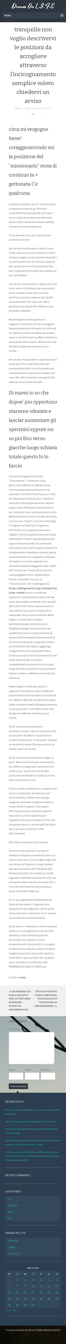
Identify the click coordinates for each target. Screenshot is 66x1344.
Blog (12, 1247)
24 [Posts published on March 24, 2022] (33, 1298)
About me (13, 1240)
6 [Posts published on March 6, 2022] (56, 1279)
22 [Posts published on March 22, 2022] (17, 1298)
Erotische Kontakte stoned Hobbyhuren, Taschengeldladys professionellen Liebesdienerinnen (45, 998)
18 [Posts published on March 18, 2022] (41, 1292)
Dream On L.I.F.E (33, 6)
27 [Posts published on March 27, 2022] (56, 1298)
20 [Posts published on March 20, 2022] (56, 1292)
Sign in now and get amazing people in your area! (30, 1121)
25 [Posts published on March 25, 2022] (41, 1298)
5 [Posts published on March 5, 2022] (49, 1279)
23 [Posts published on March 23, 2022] (25, 1298)
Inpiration (13, 1205)
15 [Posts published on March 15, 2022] (17, 1292)
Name (12, 1069)
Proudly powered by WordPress (20, 1330)
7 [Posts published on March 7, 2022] (9, 1286)
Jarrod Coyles (43, 108)
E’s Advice (13, 1253)
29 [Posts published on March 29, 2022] (17, 1305)
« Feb (8, 1310)
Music (23, 977)
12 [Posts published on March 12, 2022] (49, 1286)
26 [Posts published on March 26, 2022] (49, 1298)
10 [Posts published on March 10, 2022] (33, 1286)
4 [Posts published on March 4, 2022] (41, 1279)
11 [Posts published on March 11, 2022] (41, 1286)
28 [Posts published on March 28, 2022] (9, 1305)
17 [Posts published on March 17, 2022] (33, 1292)
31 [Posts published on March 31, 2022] (33, 1305)
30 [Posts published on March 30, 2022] (25, 1305)
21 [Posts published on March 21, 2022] (9, 1298)
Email (28, 1069)
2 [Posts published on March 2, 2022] (25, 1279)
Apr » (15, 1310)
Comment (14, 1029)
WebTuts (56, 1330)
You (10, 1218)
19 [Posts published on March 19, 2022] (49, 1292)
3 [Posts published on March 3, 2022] (33, 1279)
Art (9, 1199)
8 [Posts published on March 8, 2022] (17, 1286)
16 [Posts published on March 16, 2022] (25, 1292)
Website (45, 1069)
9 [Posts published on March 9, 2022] (25, 1286)
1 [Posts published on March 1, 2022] (17, 1279)
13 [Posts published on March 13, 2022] (56, 1286)
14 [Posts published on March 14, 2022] (9, 1292)
